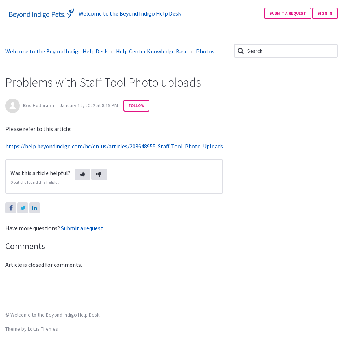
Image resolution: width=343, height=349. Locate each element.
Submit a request (288, 13)
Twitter (22, 207)
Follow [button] (136, 105)
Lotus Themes (43, 329)
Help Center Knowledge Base (152, 51)
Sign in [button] (325, 13)
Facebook (10, 207)
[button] (82, 174)
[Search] (286, 51)
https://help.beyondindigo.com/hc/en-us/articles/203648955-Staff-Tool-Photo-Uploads (114, 146)
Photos (205, 51)
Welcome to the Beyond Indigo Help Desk (56, 51)
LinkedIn (34, 207)
